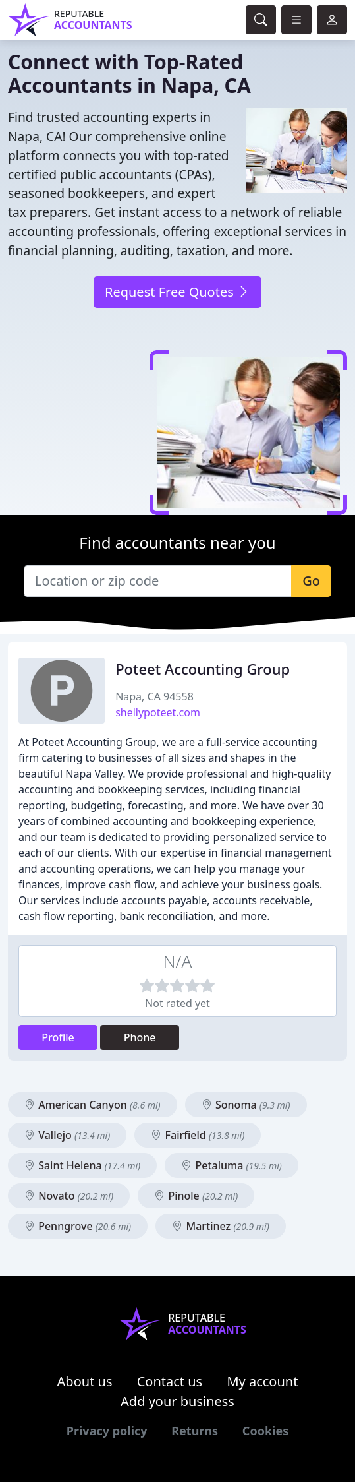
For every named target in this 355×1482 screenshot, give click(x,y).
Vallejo (67, 1135)
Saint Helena (82, 1165)
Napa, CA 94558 (154, 696)
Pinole (196, 1196)
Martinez (220, 1226)
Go (311, 581)
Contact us (170, 1381)
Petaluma (231, 1165)
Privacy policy (107, 1430)
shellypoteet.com (157, 712)
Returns (194, 1430)
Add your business (177, 1401)
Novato (68, 1196)
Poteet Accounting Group (202, 669)
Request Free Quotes (177, 292)
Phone (140, 1037)
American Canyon (92, 1104)
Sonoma (246, 1104)
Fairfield (197, 1135)
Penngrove (77, 1226)
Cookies (265, 1430)
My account (262, 1381)
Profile (57, 1037)
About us (85, 1381)
